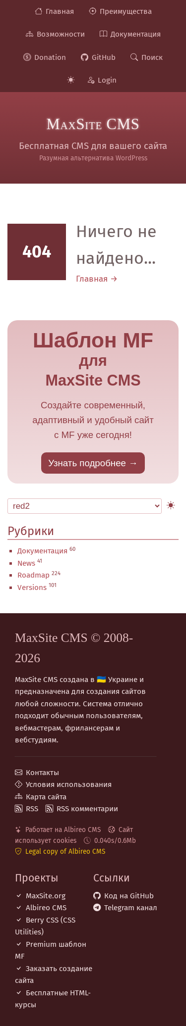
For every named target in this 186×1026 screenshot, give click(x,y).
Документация (136, 34)
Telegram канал (130, 907)
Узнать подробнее (87, 463)
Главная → (97, 279)
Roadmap (33, 575)
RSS (32, 808)
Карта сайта (46, 796)
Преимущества (126, 11)
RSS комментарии (87, 808)
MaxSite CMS (93, 124)
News (26, 563)
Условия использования (69, 784)
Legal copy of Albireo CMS (65, 851)
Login (107, 80)
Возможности (61, 34)
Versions (32, 587)
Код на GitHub (129, 895)
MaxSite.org (45, 895)
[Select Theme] (84, 506)
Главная (60, 11)
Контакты (42, 772)
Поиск (152, 57)
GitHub (104, 57)
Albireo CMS (46, 907)
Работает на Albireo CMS (63, 830)
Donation (50, 57)
